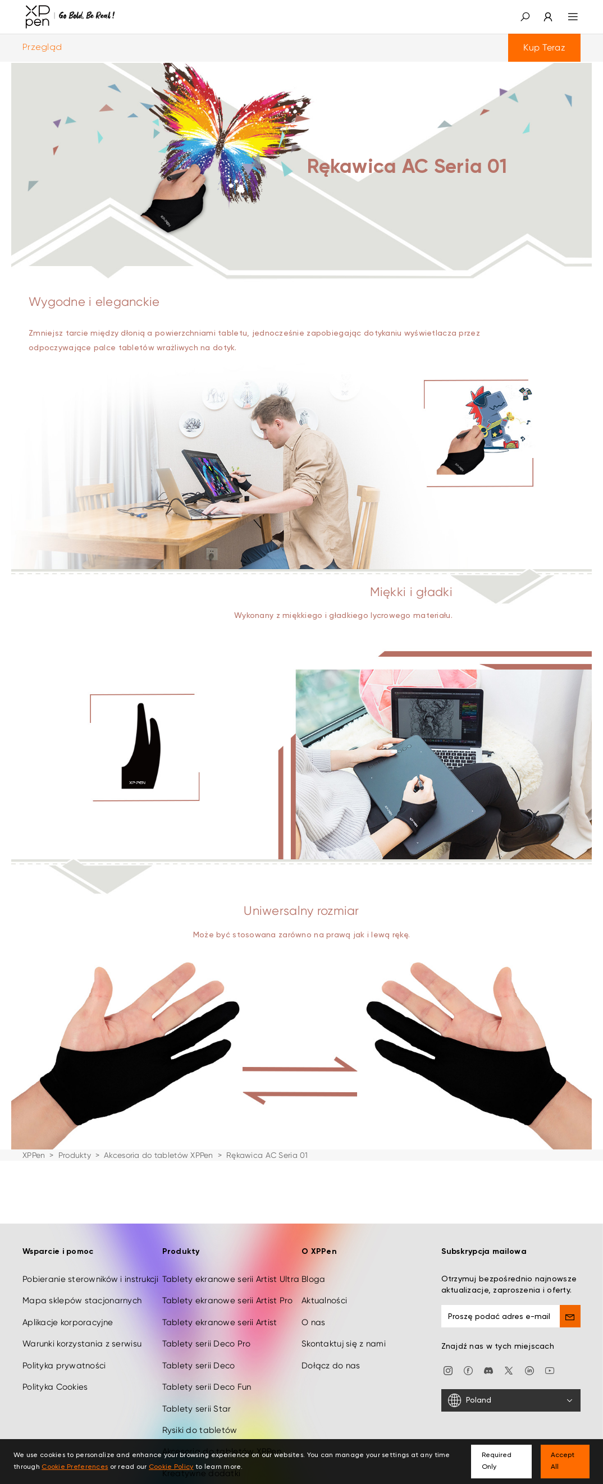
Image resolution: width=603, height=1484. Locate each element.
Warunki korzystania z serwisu (81, 1332)
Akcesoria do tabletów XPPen (158, 1155)
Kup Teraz (544, 47)
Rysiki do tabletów (199, 1419)
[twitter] (508, 1358)
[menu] (566, 17)
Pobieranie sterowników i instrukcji (90, 1268)
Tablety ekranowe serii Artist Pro (227, 1289)
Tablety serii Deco (198, 1354)
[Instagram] (448, 1358)
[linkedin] (529, 1358)
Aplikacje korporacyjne (67, 1311)
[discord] (488, 1358)
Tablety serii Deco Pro (206, 1332)
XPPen (33, 1155)
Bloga (313, 1268)
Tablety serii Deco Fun (207, 1376)
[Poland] (511, 1389)
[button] (524, 17)
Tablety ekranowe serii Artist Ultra (231, 1268)
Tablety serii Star (196, 1398)
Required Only (496, 1461)
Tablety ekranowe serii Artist (219, 1311)
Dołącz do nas (331, 1354)
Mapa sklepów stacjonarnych (81, 1289)
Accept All (562, 1461)
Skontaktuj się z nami (344, 1332)
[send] (570, 1305)
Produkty (74, 1155)
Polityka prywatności (64, 1354)
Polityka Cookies (55, 1376)
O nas (313, 1311)
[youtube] (549, 1358)
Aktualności (324, 1289)
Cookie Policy (171, 1467)
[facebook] (468, 1358)
